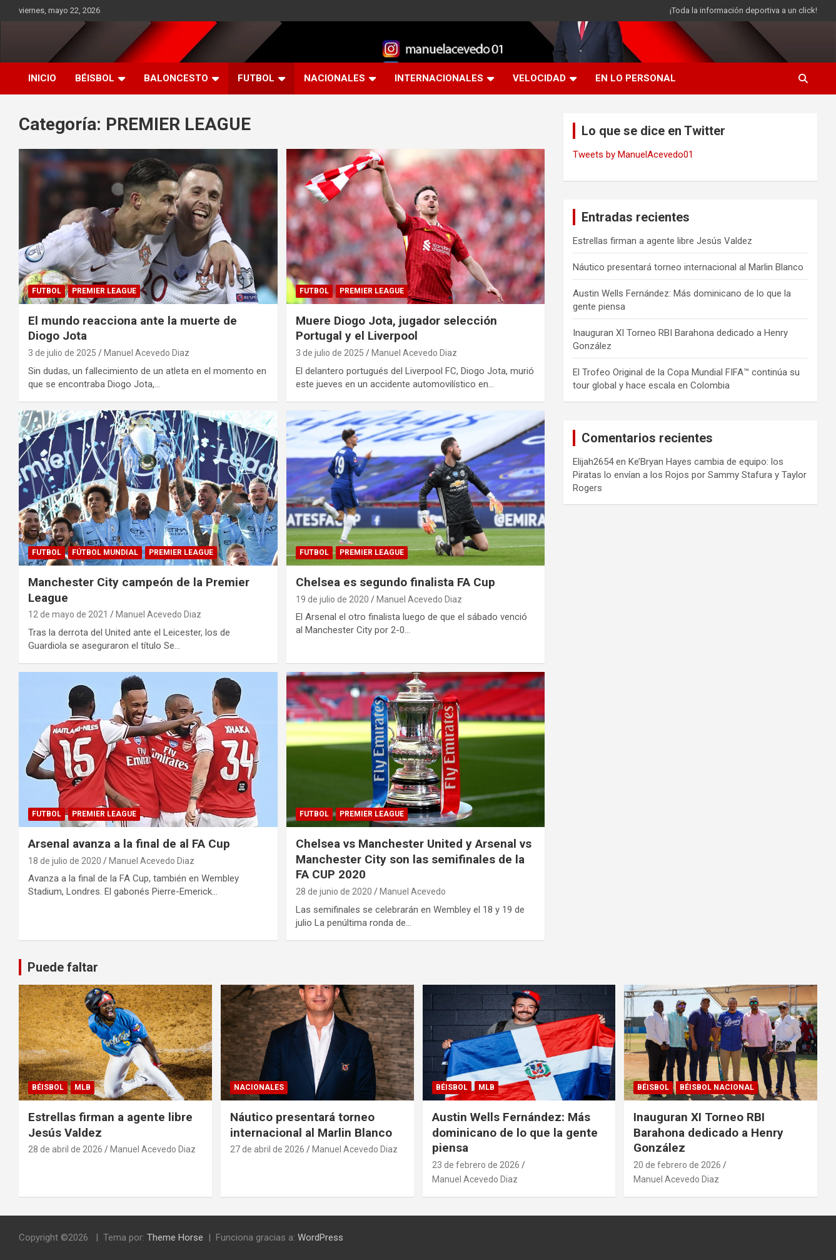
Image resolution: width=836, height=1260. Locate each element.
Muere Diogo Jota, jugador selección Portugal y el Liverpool (396, 328)
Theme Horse (175, 1237)
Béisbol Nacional (717, 1087)
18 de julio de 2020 (64, 861)
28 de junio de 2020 (334, 892)
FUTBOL (256, 78)
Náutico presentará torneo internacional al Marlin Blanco (688, 267)
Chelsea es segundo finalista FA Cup (395, 582)
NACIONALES (334, 78)
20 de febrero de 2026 (677, 1165)
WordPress (320, 1237)
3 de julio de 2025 (62, 353)
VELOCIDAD (539, 78)
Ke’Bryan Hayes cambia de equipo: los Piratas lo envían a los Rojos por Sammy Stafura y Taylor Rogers (690, 475)
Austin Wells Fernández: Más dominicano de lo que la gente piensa (515, 1132)
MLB (82, 1087)
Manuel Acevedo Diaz (146, 353)
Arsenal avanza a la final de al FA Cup (129, 843)
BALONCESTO (176, 78)
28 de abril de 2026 (65, 1149)
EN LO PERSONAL (635, 78)
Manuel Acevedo (413, 892)
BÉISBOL (94, 78)
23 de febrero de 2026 (476, 1165)
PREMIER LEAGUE (104, 291)
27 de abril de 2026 (267, 1149)
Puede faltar (63, 967)
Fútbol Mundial (105, 552)
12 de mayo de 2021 (68, 614)
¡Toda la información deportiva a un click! (743, 10)
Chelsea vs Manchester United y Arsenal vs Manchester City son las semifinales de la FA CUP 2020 (413, 858)
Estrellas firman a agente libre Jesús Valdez (662, 240)
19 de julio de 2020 (332, 599)
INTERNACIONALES (439, 78)
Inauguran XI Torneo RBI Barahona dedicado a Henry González (708, 1132)
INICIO (42, 78)
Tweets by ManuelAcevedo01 (633, 154)
